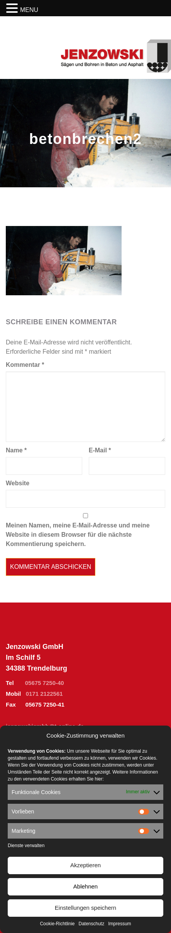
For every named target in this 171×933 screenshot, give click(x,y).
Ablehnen (85, 886)
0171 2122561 (44, 693)
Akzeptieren (85, 865)
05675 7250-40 (44, 683)
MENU (29, 10)
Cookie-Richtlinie (57, 923)
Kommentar (25, 364)
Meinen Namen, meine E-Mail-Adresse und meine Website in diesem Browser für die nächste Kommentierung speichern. (78, 534)
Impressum (119, 923)
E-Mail (100, 450)
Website (17, 483)
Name (16, 450)
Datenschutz (92, 923)
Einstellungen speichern (85, 907)
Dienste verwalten (26, 845)
